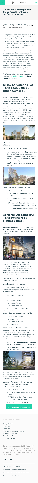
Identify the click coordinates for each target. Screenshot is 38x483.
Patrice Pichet (17, 76)
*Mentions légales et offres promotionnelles (14, 469)
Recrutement (7, 426)
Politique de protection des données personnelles (16, 472)
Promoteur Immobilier (10, 433)
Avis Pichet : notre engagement (13, 431)
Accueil (5, 24)
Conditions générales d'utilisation (12, 466)
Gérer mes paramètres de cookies (12, 476)
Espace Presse (22, 24)
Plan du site (7, 428)
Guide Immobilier (8, 436)
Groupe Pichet (13, 24)
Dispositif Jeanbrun (9, 438)
